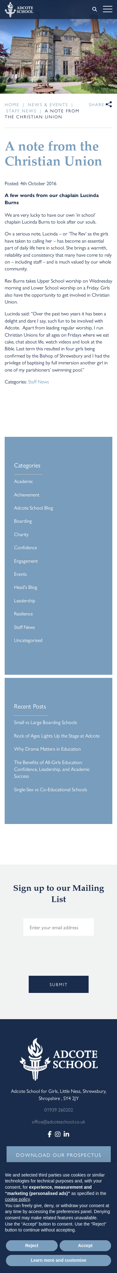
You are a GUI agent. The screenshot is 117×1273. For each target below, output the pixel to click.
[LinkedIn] (66, 1133)
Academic (23, 481)
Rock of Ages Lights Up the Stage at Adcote (57, 735)
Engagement (26, 560)
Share (97, 104)
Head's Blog (25, 586)
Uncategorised (28, 640)
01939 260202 (58, 1109)
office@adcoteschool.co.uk (58, 1121)
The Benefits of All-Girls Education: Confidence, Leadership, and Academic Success (52, 769)
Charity (21, 534)
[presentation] (52, 965)
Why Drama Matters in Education (47, 748)
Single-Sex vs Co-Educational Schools (50, 789)
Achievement (26, 494)
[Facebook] (50, 1133)
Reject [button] (31, 1245)
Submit (59, 984)
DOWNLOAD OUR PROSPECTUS (58, 1154)
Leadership (24, 600)
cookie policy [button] (17, 1199)
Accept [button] (85, 1245)
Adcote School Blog (33, 507)
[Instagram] (58, 1133)
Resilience (23, 613)
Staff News (38, 381)
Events (20, 573)
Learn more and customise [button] (58, 1260)
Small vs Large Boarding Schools (45, 722)
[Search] (94, 9)
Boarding (23, 520)
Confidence (25, 547)
